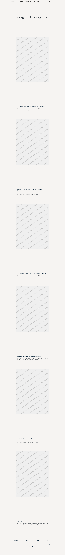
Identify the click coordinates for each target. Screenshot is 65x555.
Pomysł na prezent (36, 1)
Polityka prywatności (48, 541)
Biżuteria (22, 1)
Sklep (27, 540)
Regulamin (48, 540)
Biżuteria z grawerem (28, 1)
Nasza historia (16, 540)
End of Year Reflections (23, 521)
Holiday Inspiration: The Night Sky (25, 439)
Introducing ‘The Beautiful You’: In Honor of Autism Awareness (30, 190)
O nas (17, 1)
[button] (59, 1)
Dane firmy (48, 544)
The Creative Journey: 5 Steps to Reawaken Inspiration (30, 107)
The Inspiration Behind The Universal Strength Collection (31, 274)
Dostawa (38, 540)
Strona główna (13, 1)
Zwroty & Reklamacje (38, 541)
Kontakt (16, 541)
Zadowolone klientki (27, 541)
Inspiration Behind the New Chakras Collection (29, 356)
